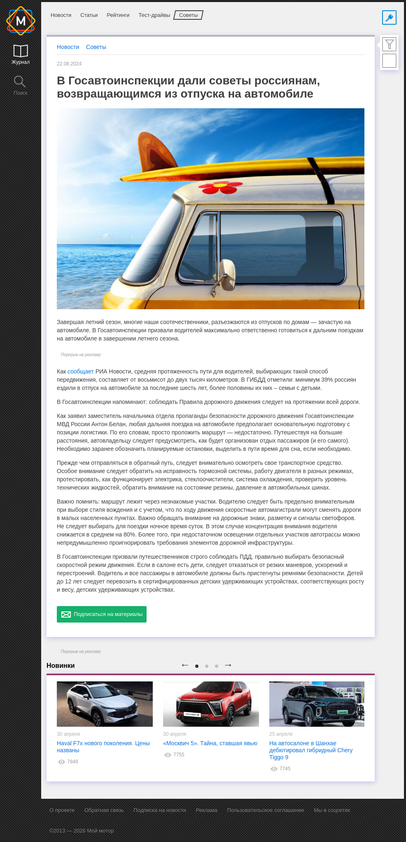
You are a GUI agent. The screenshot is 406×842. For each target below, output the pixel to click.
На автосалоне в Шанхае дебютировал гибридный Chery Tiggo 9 (311, 750)
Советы (188, 15)
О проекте (62, 810)
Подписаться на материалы (101, 614)
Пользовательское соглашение (265, 810)
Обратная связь (104, 810)
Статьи (89, 15)
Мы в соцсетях (332, 810)
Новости (61, 15)
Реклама (206, 810)
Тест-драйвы (154, 15)
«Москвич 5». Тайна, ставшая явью (210, 743)
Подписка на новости (159, 810)
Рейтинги (118, 15)
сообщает (81, 371)
